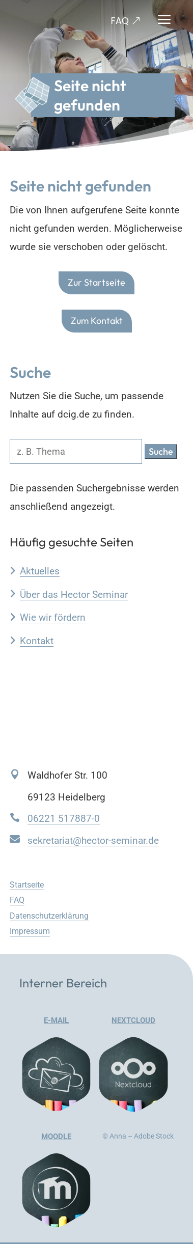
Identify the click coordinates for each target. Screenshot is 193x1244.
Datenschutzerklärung (49, 916)
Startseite (27, 885)
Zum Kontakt (97, 320)
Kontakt (36, 641)
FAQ (120, 20)
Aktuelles (40, 571)
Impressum (30, 931)
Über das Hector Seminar (74, 594)
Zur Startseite (96, 283)
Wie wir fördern (53, 617)
